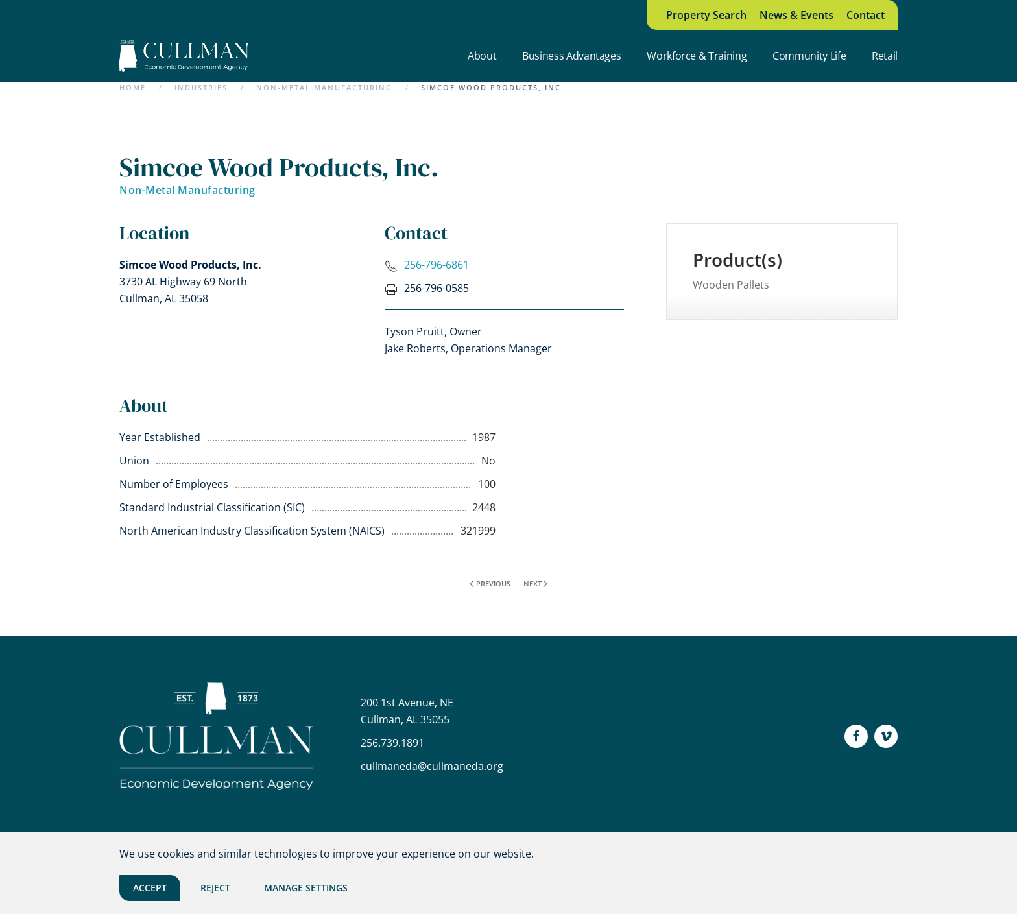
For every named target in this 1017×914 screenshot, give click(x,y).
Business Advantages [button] (571, 56)
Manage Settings (306, 888)
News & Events (796, 15)
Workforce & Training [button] (697, 56)
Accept (150, 888)
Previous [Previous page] (490, 583)
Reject (215, 888)
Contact (865, 15)
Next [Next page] (535, 583)
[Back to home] (184, 56)
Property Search (706, 15)
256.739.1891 (392, 743)
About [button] (482, 56)
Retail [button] (885, 56)
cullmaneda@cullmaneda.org (432, 766)
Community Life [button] (809, 56)
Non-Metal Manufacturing (187, 190)
